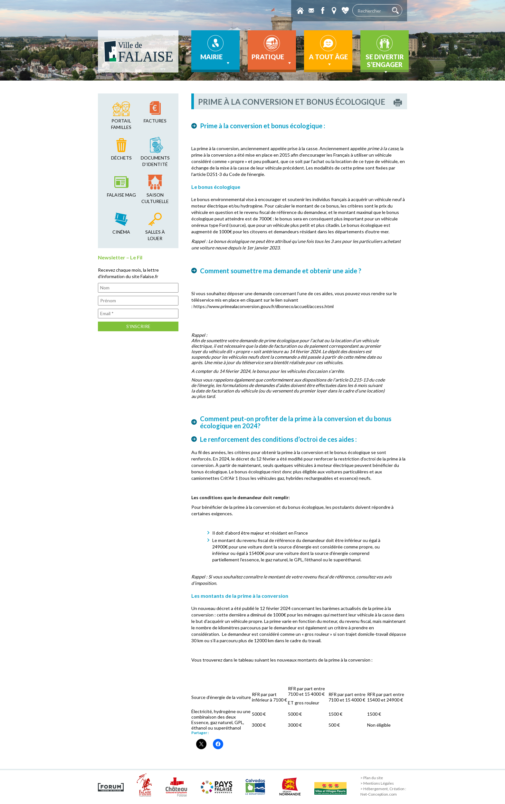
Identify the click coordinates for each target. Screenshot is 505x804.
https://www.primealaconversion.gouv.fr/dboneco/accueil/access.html (264, 306)
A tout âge (328, 60)
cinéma (121, 232)
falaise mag (121, 195)
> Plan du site (371, 777)
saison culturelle (155, 198)
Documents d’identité (155, 161)
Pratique (272, 59)
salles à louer (155, 235)
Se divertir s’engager (385, 62)
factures (155, 120)
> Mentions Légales (377, 783)
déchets (121, 157)
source (237, 225)
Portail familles (121, 124)
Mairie (215, 59)
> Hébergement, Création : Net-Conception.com (383, 791)
